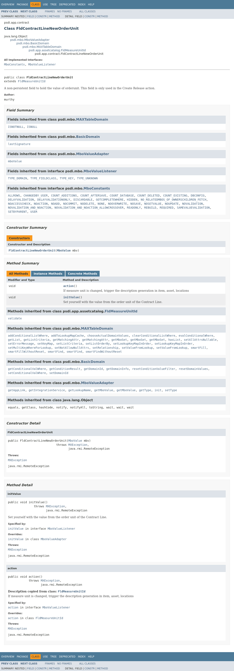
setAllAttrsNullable (200, 339)
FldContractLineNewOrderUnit (32, 250)
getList (14, 339)
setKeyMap (45, 343)
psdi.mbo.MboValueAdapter (30, 39)
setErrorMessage (21, 343)
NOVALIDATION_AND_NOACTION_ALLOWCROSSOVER (89, 207)
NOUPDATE (172, 203)
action (68, 286)
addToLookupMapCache (67, 335)
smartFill (198, 347)
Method (54, 16)
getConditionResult (64, 368)
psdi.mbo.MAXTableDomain (41, 46)
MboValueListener (42, 64)
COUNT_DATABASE (122, 195)
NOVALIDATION (192, 203)
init (158, 390)
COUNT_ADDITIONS (64, 195)
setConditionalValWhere (27, 373)
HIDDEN (132, 199)
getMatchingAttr (66, 339)
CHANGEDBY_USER (36, 195)
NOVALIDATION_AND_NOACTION (29, 207)
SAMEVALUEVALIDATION (193, 207)
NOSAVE (135, 203)
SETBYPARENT (17, 211)
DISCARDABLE (82, 199)
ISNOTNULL (16, 126)
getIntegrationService (47, 390)
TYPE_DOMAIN (17, 178)
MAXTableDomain (92, 119)
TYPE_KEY (66, 178)
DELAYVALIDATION (21, 199)
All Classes (87, 11)
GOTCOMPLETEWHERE (110, 199)
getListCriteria (36, 339)
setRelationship (105, 347)
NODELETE (87, 203)
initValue (71, 297)
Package (22, 4)
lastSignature (19, 144)
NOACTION (40, 203)
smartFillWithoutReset (26, 351)
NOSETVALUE (152, 203)
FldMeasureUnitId (31, 81)
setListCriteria (69, 343)
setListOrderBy (98, 343)
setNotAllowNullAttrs (72, 347)
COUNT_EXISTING (175, 195)
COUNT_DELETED (148, 195)
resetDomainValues (193, 368)
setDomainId (58, 373)
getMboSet (119, 339)
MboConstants (14, 64)
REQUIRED (166, 207)
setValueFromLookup (137, 347)
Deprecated (67, 4)
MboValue (64, 250)
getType (145, 390)
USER (33, 211)
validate (15, 318)
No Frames (64, 11)
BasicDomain (88, 137)
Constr (41, 16)
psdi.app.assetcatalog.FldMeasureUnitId (57, 50)
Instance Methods (48, 273)
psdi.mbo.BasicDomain (32, 43)
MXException (77, 444)
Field (30, 16)
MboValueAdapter (92, 154)
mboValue (15, 161)
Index (82, 4)
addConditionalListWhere (28, 335)
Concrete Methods (82, 273)
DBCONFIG (198, 195)
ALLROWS (14, 195)
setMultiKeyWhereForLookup (29, 347)
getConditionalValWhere (27, 368)
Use (45, 4)
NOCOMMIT (70, 203)
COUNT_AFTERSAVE (93, 195)
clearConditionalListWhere (153, 335)
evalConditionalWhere (196, 335)
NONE (101, 203)
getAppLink (16, 390)
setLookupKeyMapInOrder (132, 343)
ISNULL (32, 126)
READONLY (134, 207)
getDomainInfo (117, 368)
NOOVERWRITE (117, 203)
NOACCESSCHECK (19, 203)
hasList (174, 339)
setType (171, 390)
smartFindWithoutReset (104, 351)
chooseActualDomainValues (108, 335)
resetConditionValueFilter (153, 368)
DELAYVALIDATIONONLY (53, 199)
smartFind (55, 351)
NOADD (55, 203)
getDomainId (93, 368)
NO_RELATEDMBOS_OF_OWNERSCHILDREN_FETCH (173, 199)
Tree (53, 4)
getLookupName (79, 390)
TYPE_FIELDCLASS (43, 178)
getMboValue (103, 390)
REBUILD (150, 207)
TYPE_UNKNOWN (87, 178)
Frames (50, 11)
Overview (7, 4)
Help (91, 4)
